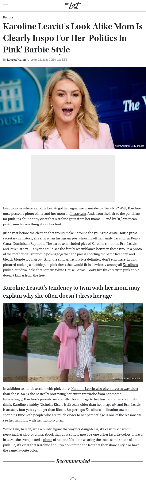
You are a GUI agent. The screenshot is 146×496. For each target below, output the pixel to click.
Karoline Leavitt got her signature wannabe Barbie (71, 208)
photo (47, 440)
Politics (8, 17)
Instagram (78, 214)
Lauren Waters (16, 59)
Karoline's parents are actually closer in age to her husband (68, 399)
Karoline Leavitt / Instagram (127, 378)
